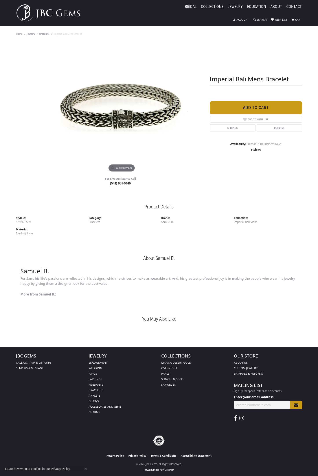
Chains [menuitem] (94, 401)
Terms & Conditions (163, 456)
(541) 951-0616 (120, 183)
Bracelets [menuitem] (96, 390)
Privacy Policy (137, 456)
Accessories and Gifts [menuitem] (105, 407)
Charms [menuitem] (94, 412)
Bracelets (44, 33)
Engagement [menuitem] (98, 363)
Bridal (191, 7)
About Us (241, 363)
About (276, 7)
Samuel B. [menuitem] (168, 385)
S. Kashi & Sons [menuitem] (172, 379)
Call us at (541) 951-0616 (33, 363)
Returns (279, 128)
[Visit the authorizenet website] (159, 440)
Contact (294, 7)
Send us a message (30, 368)
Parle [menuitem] (165, 374)
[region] (122, 107)
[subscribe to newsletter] (296, 405)
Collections (212, 7)
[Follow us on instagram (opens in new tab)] (241, 418)
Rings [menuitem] (93, 374)
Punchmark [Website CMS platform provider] (167, 469)
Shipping (232, 128)
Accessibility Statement (196, 456)
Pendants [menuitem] (96, 385)
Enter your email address (254, 397)
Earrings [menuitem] (95, 379)
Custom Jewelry (246, 368)
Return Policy (115, 456)
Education (256, 7)
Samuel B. (167, 222)
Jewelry (235, 7)
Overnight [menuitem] (169, 368)
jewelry (31, 33)
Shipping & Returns (248, 374)
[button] (241, 19)
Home (19, 33)
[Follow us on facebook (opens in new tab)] (235, 418)
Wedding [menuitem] (95, 368)
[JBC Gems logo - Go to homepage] (51, 12)
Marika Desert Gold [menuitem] (176, 363)
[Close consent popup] (85, 469)
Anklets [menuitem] (95, 396)
